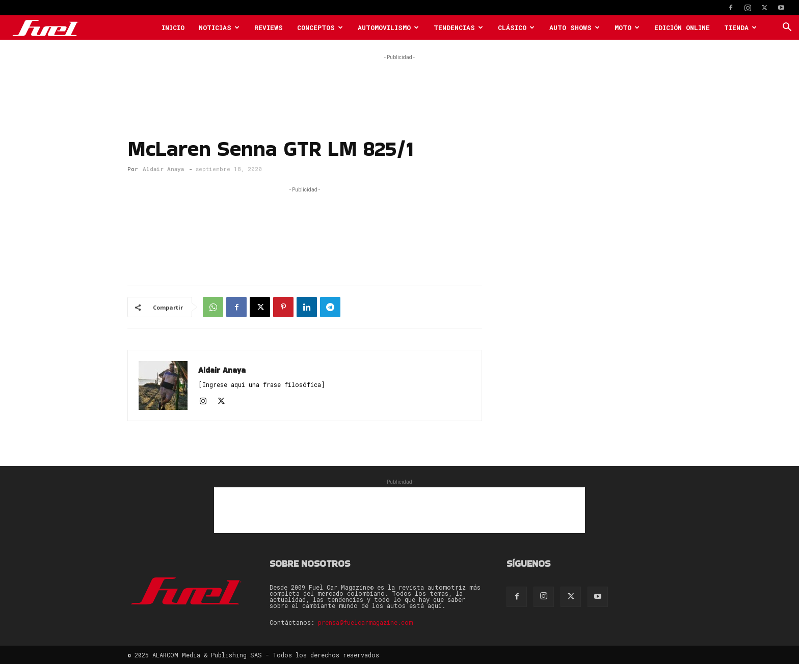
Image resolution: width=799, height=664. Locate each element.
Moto (627, 27)
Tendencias (458, 27)
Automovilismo (388, 27)
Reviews (268, 27)
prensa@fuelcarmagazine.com (365, 622)
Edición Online (682, 27)
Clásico (516, 27)
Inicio (173, 27)
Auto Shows (574, 27)
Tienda (740, 27)
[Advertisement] (399, 85)
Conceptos (320, 27)
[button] (787, 28)
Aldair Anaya (163, 169)
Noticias (219, 27)
